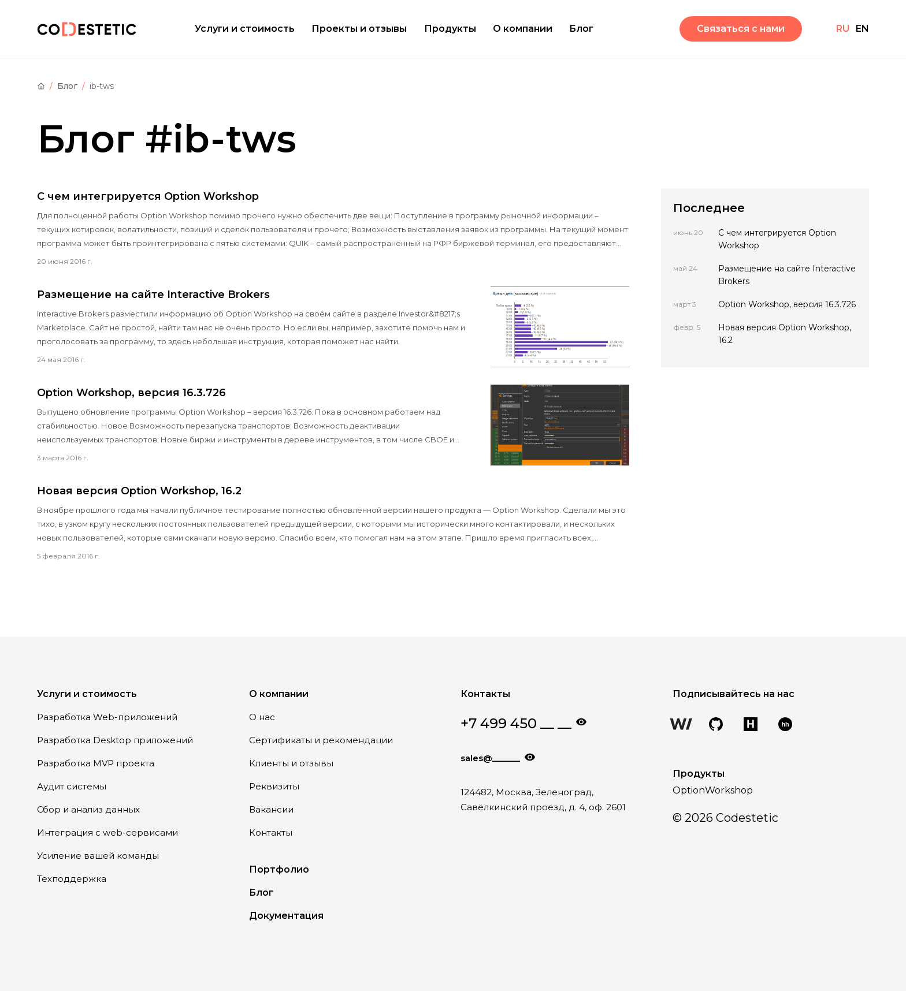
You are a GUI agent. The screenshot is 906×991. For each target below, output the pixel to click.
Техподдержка (71, 878)
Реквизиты (274, 786)
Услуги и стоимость (245, 28)
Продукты (450, 28)
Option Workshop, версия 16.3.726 (131, 392)
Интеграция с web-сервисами (107, 832)
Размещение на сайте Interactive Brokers (153, 294)
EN (862, 28)
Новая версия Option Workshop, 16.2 (139, 491)
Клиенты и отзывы (291, 763)
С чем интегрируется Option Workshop (148, 196)
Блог (581, 28)
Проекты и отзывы (359, 28)
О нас (262, 716)
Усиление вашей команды (98, 855)
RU (842, 28)
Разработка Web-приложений (107, 716)
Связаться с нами (741, 28)
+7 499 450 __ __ (516, 723)
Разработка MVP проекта (95, 763)
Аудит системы (71, 786)
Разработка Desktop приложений (115, 740)
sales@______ (490, 758)
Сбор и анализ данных (88, 809)
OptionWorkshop (713, 790)
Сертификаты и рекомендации (321, 740)
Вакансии (271, 809)
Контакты (270, 832)
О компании (522, 28)
